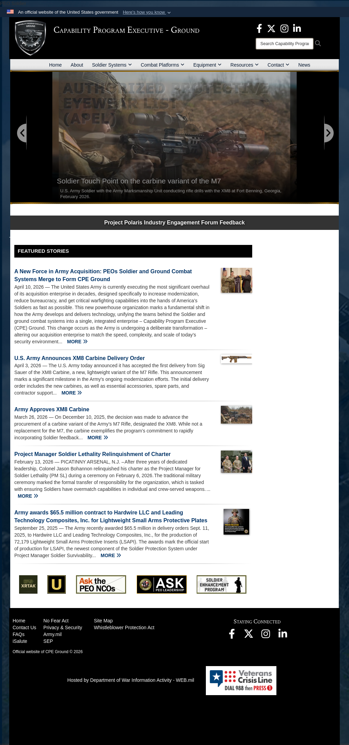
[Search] (285, 44)
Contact (278, 65)
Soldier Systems (112, 65)
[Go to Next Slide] (328, 133)
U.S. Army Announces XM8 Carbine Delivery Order (79, 358)
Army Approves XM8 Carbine (51, 409)
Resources (244, 65)
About (77, 65)
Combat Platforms (162, 65)
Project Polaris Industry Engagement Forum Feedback (174, 222)
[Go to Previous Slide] (22, 133)
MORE (77, 341)
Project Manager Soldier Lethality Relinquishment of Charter (92, 454)
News (304, 65)
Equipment (207, 65)
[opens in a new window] (259, 28)
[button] (147, 12)
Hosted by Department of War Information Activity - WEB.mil (130, 680)
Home (55, 65)
